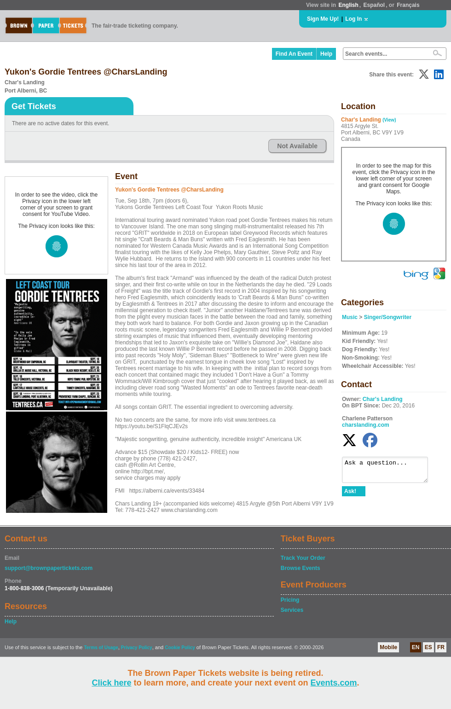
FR (441, 647)
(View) (389, 119)
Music (350, 317)
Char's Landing (383, 399)
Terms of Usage (101, 647)
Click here (111, 682)
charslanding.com (365, 425)
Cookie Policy (180, 647)
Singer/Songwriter (387, 317)
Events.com (334, 682)
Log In (353, 19)
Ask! (350, 495)
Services (292, 610)
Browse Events (300, 568)
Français (408, 5)
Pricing (290, 600)
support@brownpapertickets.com (49, 568)
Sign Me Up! (323, 19)
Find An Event (294, 54)
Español (374, 5)
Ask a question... (389, 472)
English (348, 5)
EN (416, 647)
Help (326, 54)
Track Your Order (303, 558)
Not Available (297, 146)
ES (428, 647)
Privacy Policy (136, 647)
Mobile (388, 647)
